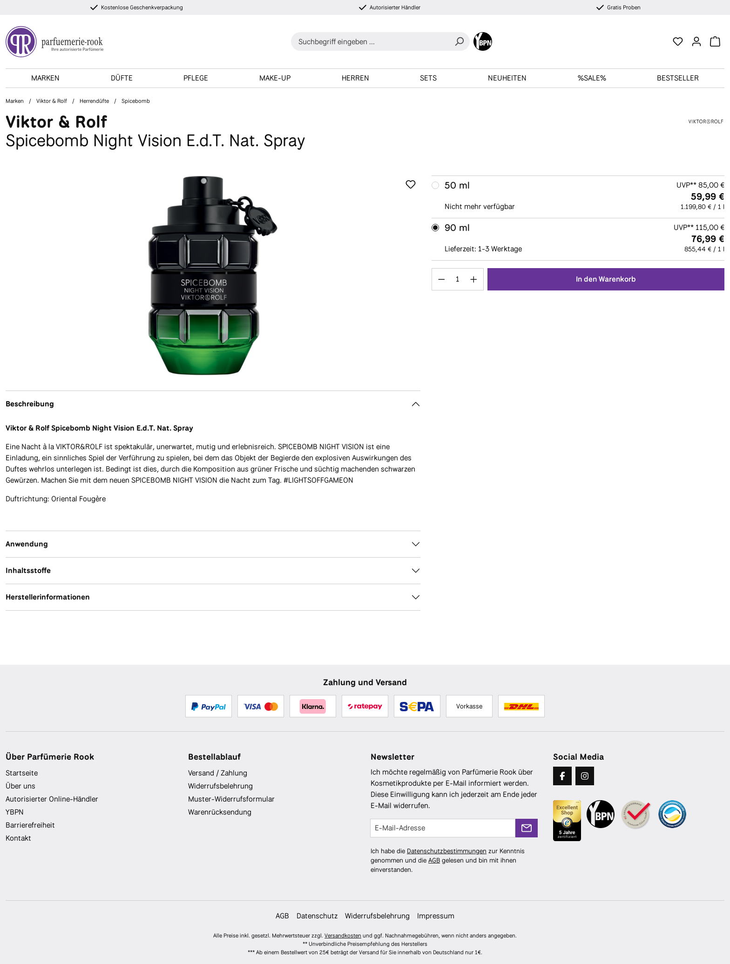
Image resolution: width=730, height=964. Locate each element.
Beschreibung (30, 404)
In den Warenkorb (606, 279)
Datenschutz (317, 916)
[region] (213, 275)
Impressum (435, 916)
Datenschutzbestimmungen (447, 851)
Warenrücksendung (219, 812)
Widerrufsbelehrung (220, 786)
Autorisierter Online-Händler (52, 799)
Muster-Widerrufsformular (231, 799)
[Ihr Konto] (696, 41)
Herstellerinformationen (48, 597)
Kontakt (18, 838)
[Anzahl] (457, 279)
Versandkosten (342, 935)
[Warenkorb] (715, 41)
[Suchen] (459, 41)
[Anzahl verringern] (441, 279)
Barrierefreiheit (30, 825)
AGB (434, 860)
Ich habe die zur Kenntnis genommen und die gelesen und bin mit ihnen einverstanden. (448, 860)
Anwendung (27, 544)
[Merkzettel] (678, 41)
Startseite (22, 773)
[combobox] (370, 41)
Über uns (20, 786)
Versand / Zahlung (217, 773)
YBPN (15, 812)
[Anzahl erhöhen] (474, 279)
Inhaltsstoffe (28, 570)
